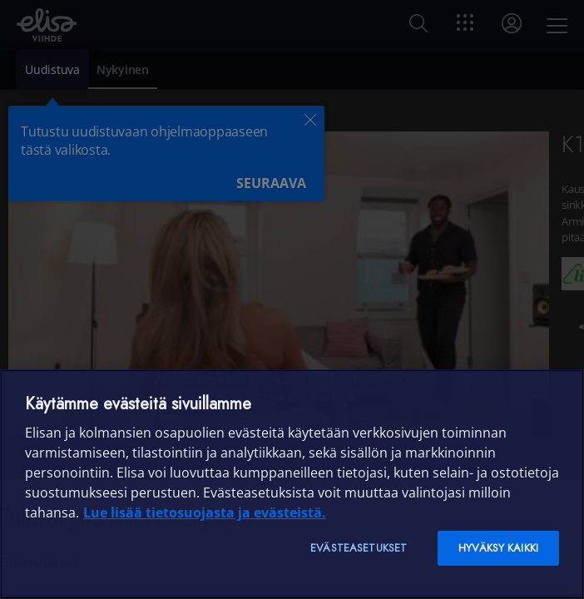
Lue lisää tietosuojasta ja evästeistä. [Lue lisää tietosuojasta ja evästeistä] (204, 512)
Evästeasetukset (358, 548)
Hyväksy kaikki (498, 548)
